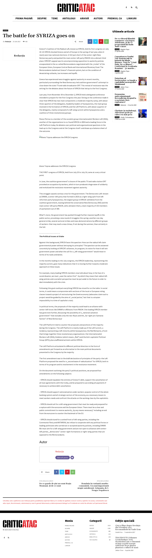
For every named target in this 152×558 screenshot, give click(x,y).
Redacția (8, 42)
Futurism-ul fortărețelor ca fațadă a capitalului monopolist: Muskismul (126, 81)
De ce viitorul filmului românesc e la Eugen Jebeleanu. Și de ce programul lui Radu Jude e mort (125, 43)
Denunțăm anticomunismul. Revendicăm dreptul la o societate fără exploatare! (125, 98)
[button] (136, 8)
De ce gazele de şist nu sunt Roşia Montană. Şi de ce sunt (55, 484)
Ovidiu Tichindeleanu (127, 117)
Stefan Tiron (124, 87)
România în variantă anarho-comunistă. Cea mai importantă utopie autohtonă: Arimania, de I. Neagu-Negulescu (93, 487)
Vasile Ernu (118, 532)
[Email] (72, 457)
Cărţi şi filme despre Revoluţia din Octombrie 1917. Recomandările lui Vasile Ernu (128, 527)
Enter (117, 49)
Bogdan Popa (124, 49)
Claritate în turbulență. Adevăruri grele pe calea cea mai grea (126, 113)
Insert (5, 30)
